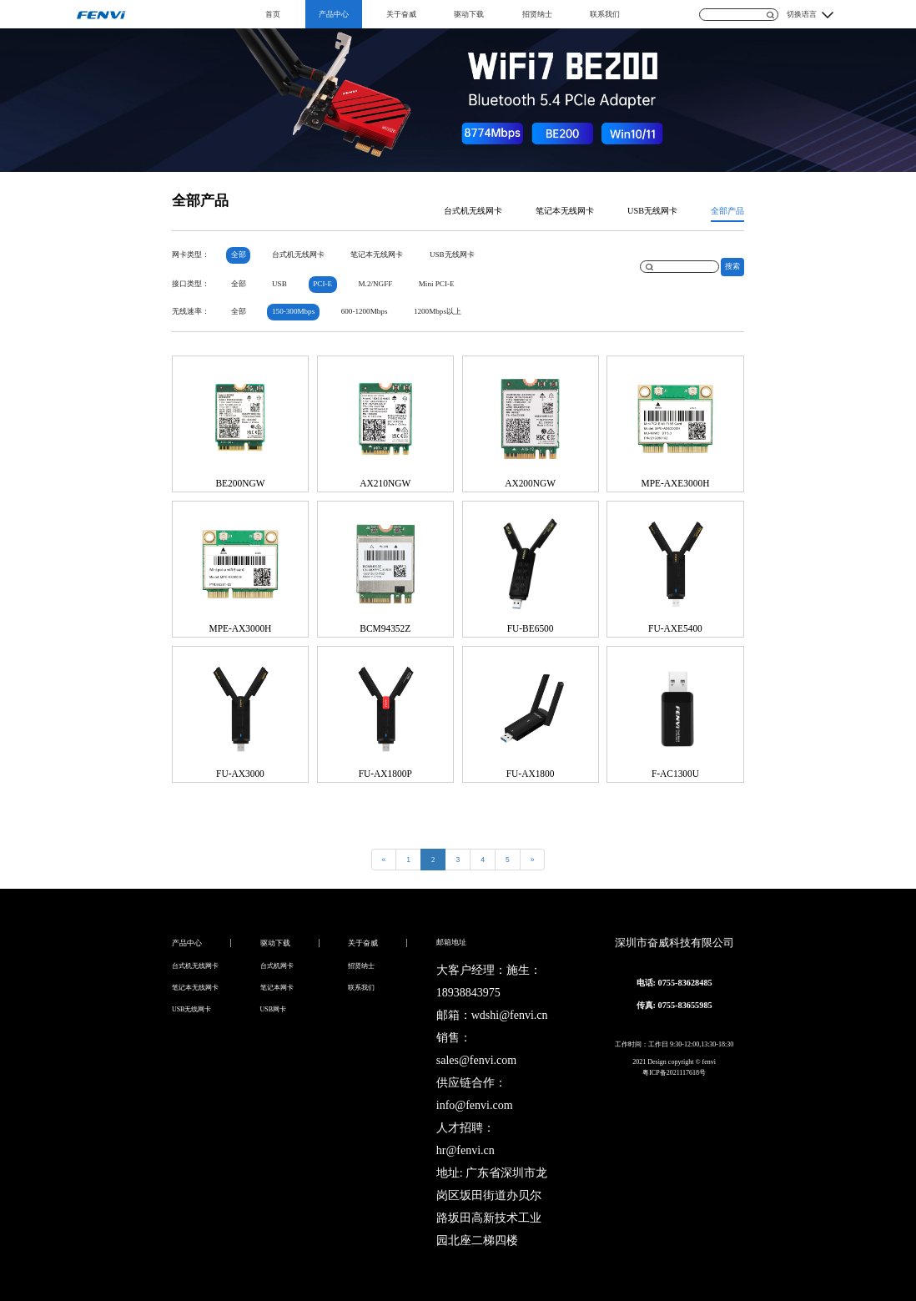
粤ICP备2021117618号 (674, 1073)
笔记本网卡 (277, 987)
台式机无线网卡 (473, 210)
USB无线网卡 (652, 210)
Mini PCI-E (437, 284)
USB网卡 (273, 1009)
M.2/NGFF (375, 284)
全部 (238, 254)
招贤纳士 (537, 14)
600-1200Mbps (364, 311)
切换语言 (802, 14)
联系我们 (605, 14)
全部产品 (727, 210)
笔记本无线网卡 (565, 210)
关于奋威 (401, 14)
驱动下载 (469, 14)
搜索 (732, 266)
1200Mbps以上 (437, 311)
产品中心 (334, 14)
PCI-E (322, 284)
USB (279, 284)
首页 (272, 14)
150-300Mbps (293, 311)
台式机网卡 (277, 966)
